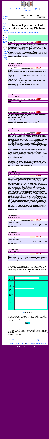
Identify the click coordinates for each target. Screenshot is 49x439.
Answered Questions (40, 347)
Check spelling (28, 316)
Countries (6, 51)
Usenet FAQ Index (5, 23)
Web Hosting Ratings (5, 57)
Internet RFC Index (5, 18)
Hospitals (5, 53)
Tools (4, 32)
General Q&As (34, 9)
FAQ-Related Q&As (22, 9)
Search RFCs (5, 42)
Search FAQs (5, 38)
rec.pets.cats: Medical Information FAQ (25, 40)
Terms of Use (28, 351)
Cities (4, 49)
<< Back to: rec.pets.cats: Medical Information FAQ (23, 32)
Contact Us (21, 351)
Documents (6, 30)
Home (12, 9)
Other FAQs (4, 27)
